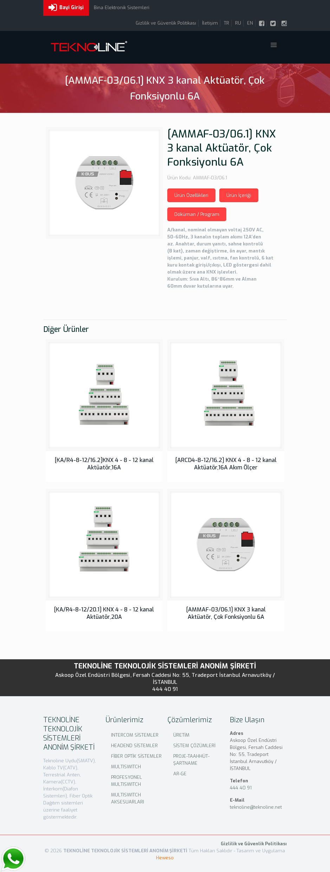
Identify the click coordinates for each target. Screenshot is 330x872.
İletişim (210, 23)
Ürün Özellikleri (191, 195)
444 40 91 (165, 689)
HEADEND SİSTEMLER (134, 746)
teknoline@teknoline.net (256, 807)
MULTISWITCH (126, 767)
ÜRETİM (181, 735)
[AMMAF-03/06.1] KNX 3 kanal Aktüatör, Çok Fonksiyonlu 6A (226, 613)
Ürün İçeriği (238, 195)
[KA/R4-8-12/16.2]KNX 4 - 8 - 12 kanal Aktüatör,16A (104, 463)
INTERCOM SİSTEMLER (134, 735)
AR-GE (180, 774)
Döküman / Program (196, 214)
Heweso (165, 858)
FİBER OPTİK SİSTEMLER (136, 756)
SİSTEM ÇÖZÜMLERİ (194, 746)
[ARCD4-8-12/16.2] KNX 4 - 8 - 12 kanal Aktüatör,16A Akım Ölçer (226, 463)
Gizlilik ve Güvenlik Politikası (166, 23)
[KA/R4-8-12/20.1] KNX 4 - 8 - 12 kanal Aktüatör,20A (104, 613)
